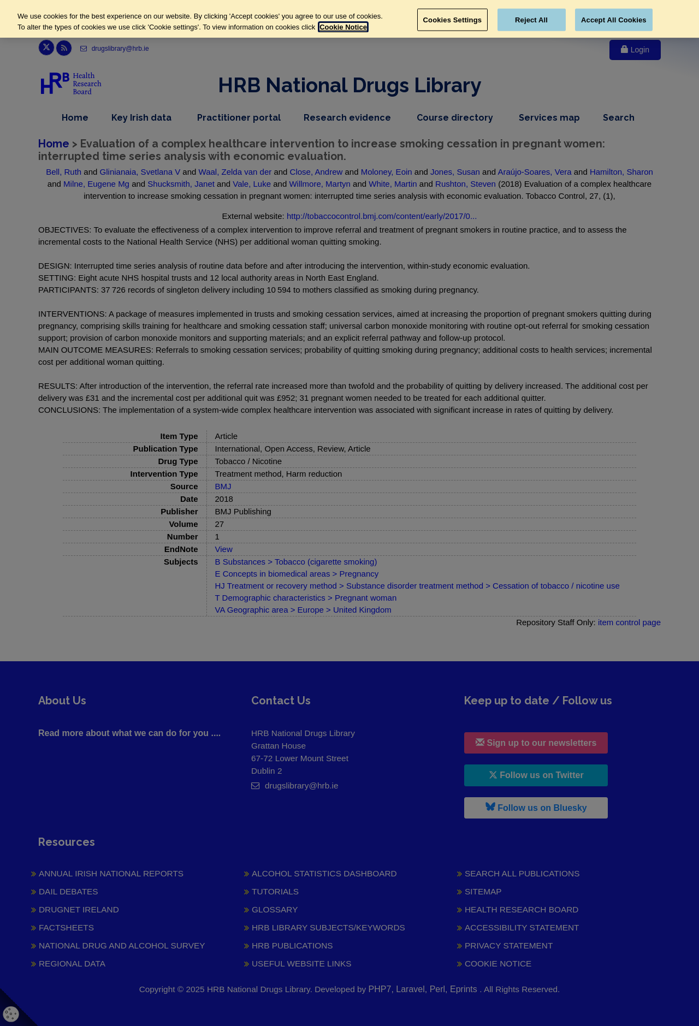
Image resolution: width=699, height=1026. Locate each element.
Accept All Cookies (614, 19)
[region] (349, 19)
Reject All (531, 19)
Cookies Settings (452, 19)
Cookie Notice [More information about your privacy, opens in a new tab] (343, 27)
